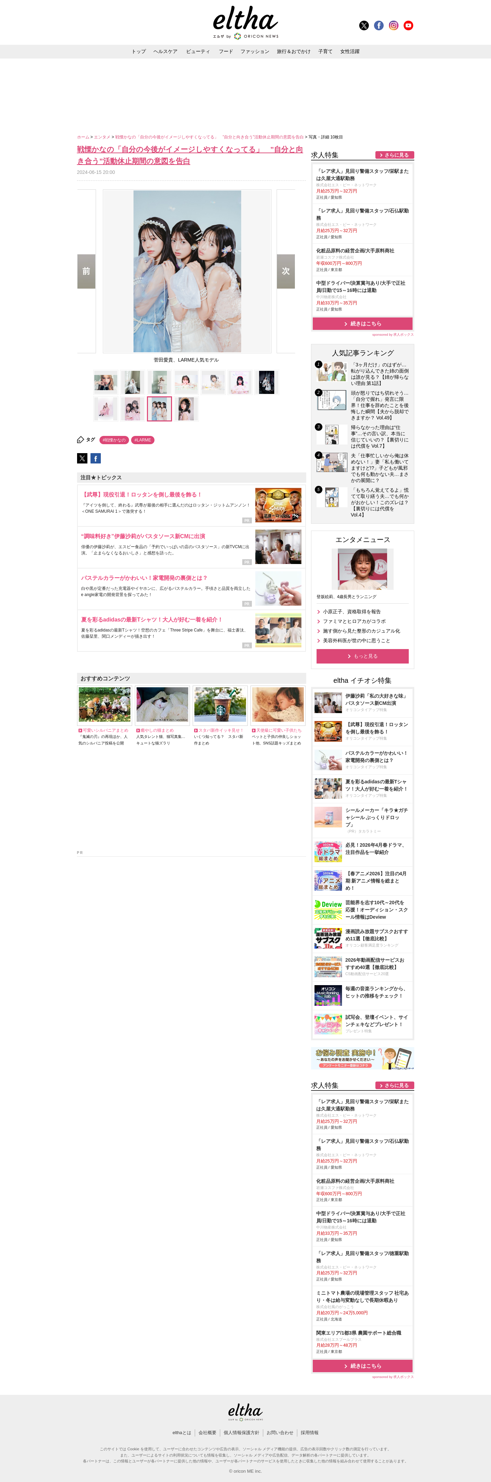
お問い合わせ (280, 1432)
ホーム (83, 137)
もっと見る (366, 656)
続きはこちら (366, 323)
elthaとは (181, 1432)
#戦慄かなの (114, 440)
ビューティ (198, 51)
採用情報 (310, 1432)
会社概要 (207, 1432)
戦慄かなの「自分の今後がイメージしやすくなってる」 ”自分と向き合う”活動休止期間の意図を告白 (210, 137)
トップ (138, 51)
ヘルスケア (165, 51)
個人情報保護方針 (241, 1432)
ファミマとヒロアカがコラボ (354, 621)
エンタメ (102, 137)
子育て (325, 51)
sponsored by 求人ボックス (393, 334)
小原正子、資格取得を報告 (352, 611)
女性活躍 (350, 51)
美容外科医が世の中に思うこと (357, 640)
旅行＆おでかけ (294, 51)
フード (226, 51)
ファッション (255, 51)
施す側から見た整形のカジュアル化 (361, 631)
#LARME (143, 440)
